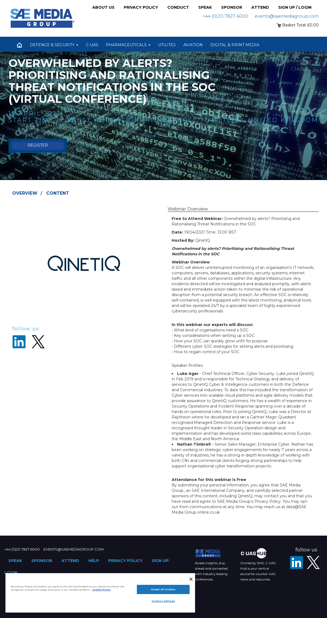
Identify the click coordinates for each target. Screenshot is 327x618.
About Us (103, 7)
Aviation (193, 44)
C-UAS (92, 44)
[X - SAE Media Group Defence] (313, 562)
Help (93, 560)
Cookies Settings (163, 601)
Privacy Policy (141, 7)
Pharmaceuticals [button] (128, 44)
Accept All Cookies (163, 589)
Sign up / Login (294, 7)
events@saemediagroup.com (287, 16)
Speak (205, 7)
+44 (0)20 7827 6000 (225, 16)
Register (37, 145)
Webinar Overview (188, 209)
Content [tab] (57, 193)
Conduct (178, 7)
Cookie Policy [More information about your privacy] (101, 589)
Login (10, 572)
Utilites (167, 44)
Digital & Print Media (234, 44)
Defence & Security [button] (54, 44)
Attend (260, 7)
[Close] (191, 579)
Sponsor (231, 7)
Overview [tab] (24, 193)
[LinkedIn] (296, 562)
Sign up (160, 560)
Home (19, 44)
